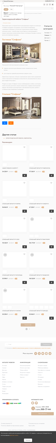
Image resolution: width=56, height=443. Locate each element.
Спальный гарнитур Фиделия (39, 275)
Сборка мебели (24, 370)
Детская (47, 38)
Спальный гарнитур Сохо (10, 239)
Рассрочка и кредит (25, 372)
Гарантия (22, 377)
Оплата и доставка (25, 368)
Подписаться (46, 344)
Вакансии (40, 384)
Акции (3, 391)
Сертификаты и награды (44, 370)
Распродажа (5, 393)
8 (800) (43, 409)
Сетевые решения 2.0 (6, 423)
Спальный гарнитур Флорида (12, 275)
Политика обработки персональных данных (12, 426)
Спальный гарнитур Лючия (11, 311)
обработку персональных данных (20, 348)
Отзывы (40, 379)
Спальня (4, 368)
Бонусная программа (25, 365)
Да (6, 9)
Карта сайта (32, 426)
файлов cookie (14, 435)
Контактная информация (44, 382)
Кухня (3, 375)
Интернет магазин (42, 365)
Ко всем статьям (7, 23)
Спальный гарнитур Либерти (39, 204)
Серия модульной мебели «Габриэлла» (19, 138)
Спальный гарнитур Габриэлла (39, 168)
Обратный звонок (42, 413)
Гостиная (48, 33)
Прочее (47, 40)
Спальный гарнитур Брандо (38, 311)
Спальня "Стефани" (11, 94)
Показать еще (28, 325)
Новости (40, 372)
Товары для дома (6, 386)
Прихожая (4, 372)
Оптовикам (41, 377)
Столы (4, 384)
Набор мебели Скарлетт (10, 168)
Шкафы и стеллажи (7, 382)
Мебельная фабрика (43, 368)
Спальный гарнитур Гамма (11, 204)
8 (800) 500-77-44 (49, 1)
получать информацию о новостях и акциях (40, 348)
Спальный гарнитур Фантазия (39, 239)
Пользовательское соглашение (36, 423)
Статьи (39, 375)
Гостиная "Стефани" (12, 39)
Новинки (4, 389)
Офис (3, 377)
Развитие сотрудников (43, 386)
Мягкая (4, 379)
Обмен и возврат (24, 375)
